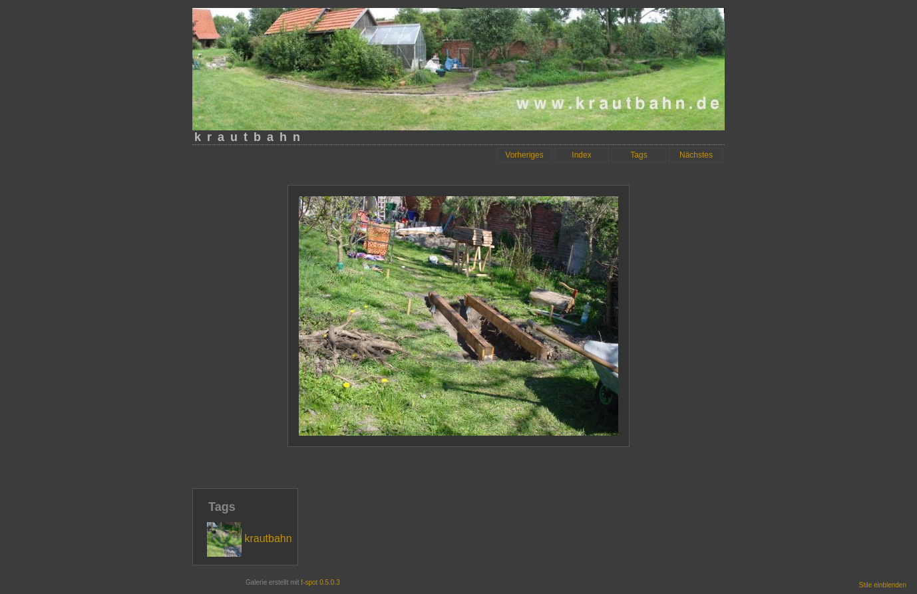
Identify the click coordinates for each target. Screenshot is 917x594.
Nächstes (696, 155)
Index (581, 155)
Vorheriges (524, 155)
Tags (638, 155)
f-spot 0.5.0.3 (320, 582)
